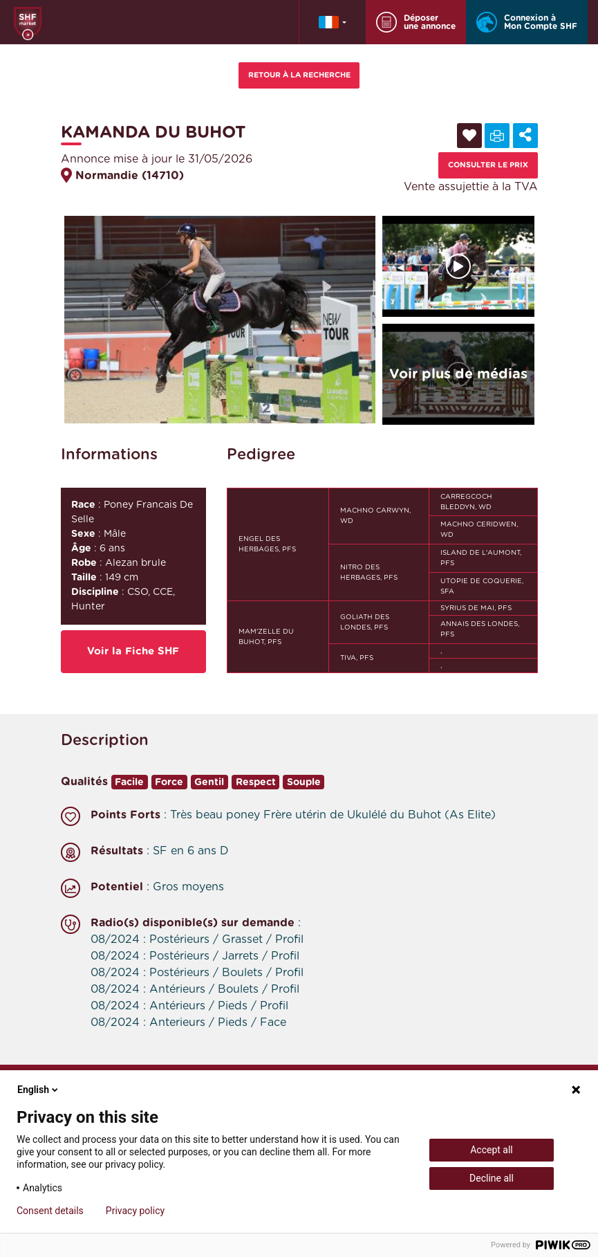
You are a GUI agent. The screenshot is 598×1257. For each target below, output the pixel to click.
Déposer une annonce (416, 22)
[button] (332, 22)
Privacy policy (135, 1210)
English (38, 1089)
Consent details (50, 1210)
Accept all (491, 1149)
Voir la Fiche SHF (133, 651)
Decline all (491, 1178)
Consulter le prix (488, 165)
